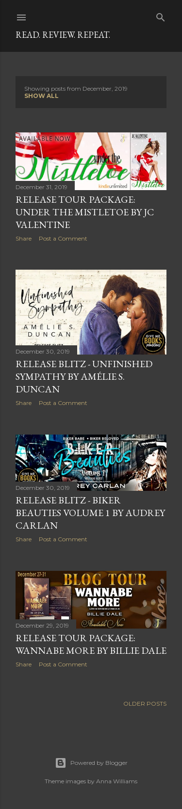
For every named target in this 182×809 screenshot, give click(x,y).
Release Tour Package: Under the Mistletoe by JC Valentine (85, 212)
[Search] (160, 15)
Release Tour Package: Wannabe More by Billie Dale (91, 644)
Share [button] (24, 238)
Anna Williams (116, 781)
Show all (41, 95)
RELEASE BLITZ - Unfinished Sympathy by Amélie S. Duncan (84, 376)
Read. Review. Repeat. (63, 34)
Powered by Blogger (91, 763)
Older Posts (144, 703)
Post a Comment (63, 238)
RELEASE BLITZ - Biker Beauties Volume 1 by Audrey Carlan (90, 513)
